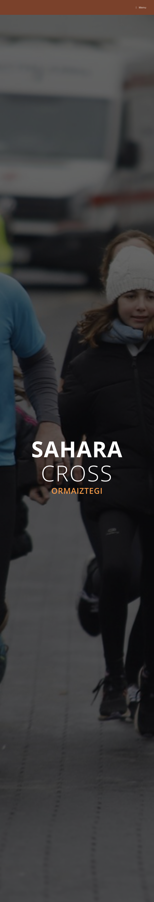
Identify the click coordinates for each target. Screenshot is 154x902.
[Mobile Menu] (141, 7)
